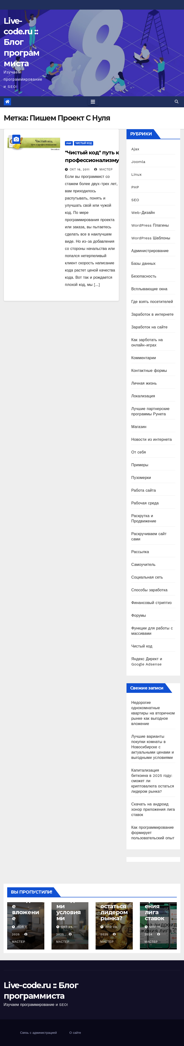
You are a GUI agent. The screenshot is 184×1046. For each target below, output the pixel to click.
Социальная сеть (147, 577)
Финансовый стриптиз (151, 602)
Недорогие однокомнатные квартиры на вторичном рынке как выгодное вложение (153, 713)
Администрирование (150, 250)
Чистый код (83, 143)
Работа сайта (143, 490)
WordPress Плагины (150, 225)
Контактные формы (149, 370)
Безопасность (143, 276)
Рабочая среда (145, 503)
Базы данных (143, 263)
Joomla (138, 161)
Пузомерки (141, 477)
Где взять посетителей (152, 301)
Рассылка (140, 552)
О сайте (75, 1032)
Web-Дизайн (143, 212)
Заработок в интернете (152, 314)
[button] (176, 101)
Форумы (138, 615)
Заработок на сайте (149, 327)
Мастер (103, 169)
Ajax (135, 149)
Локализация (143, 396)
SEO (135, 200)
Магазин (138, 426)
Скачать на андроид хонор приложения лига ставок (153, 809)
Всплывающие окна (149, 289)
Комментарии (143, 358)
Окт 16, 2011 (80, 169)
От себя (138, 452)
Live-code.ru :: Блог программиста (21, 42)
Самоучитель (143, 564)
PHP (68, 143)
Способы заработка (149, 590)
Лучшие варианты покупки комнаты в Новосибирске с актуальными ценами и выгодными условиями (152, 747)
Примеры (139, 465)
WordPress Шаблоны (150, 238)
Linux (136, 174)
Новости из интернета (151, 439)
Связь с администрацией (38, 1032)
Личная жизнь (144, 383)
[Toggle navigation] (93, 101)
